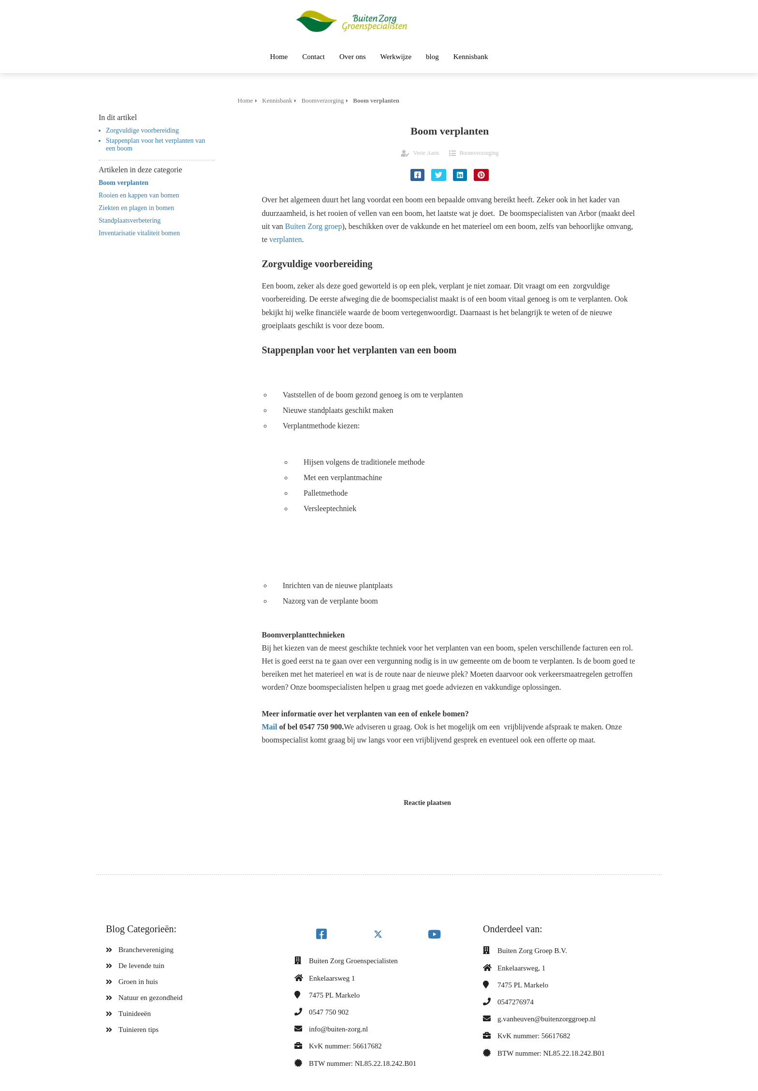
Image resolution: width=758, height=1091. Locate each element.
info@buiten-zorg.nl (338, 1029)
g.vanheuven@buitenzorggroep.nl (546, 1019)
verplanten (285, 239)
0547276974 (515, 1002)
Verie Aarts (426, 153)
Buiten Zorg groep (313, 226)
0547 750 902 (329, 1012)
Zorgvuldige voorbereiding (142, 130)
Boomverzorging (479, 153)
